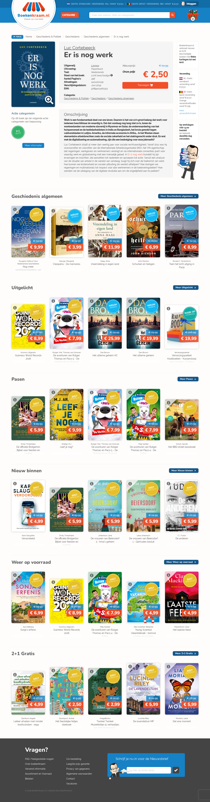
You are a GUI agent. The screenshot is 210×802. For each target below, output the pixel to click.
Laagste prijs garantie (78, 764)
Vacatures (71, 783)
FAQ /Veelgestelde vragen (39, 759)
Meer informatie (33, 145)
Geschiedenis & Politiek (48, 36)
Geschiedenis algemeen (97, 36)
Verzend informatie (35, 768)
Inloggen (191, 3)
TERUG (17, 37)
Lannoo (95, 65)
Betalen (29, 778)
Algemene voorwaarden (79, 773)
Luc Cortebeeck (79, 47)
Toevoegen (143, 85)
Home (29, 36)
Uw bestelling (73, 759)
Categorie (69, 15)
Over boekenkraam (35, 764)
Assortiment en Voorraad (38, 773)
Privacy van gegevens (78, 768)
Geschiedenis (72, 36)
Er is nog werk (121, 36)
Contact (70, 778)
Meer (177, 196)
